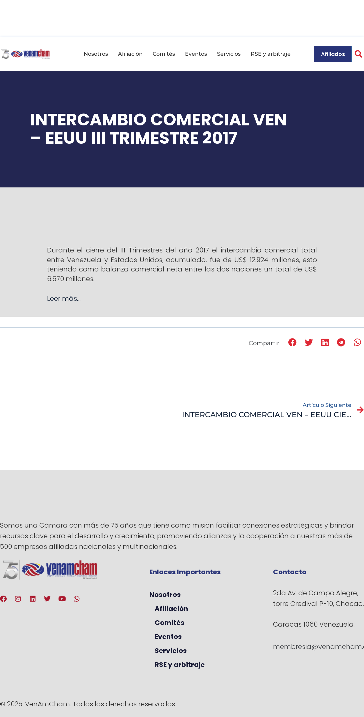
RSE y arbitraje (271, 54)
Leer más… (64, 298)
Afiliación (130, 54)
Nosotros (96, 54)
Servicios (229, 54)
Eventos (196, 54)
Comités (164, 54)
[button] (293, 342)
